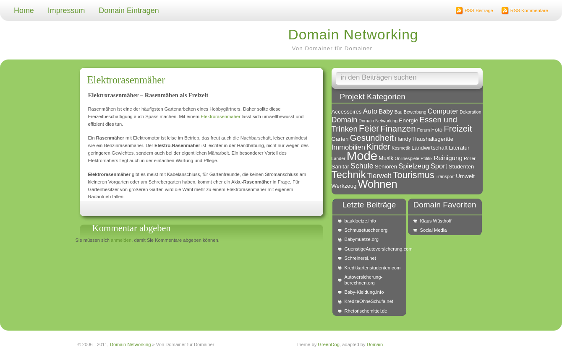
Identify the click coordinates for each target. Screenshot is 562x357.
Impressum (66, 10)
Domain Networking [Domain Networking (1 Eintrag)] (377, 120)
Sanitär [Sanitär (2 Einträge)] (340, 166)
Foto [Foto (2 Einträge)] (437, 130)
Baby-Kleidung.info (364, 292)
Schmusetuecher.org (366, 230)
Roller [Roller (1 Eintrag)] (470, 158)
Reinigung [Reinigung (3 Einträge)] (448, 157)
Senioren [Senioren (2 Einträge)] (386, 166)
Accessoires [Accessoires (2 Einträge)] (347, 112)
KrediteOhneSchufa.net (369, 301)
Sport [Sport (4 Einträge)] (439, 166)
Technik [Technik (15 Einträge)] (349, 174)
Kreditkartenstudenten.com (373, 267)
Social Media (433, 230)
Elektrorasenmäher (126, 79)
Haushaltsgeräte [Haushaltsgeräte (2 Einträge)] (433, 139)
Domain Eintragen (129, 10)
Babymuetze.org (362, 239)
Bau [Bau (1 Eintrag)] (399, 111)
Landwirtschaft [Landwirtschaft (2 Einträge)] (429, 148)
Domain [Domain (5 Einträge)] (345, 120)
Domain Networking (353, 34)
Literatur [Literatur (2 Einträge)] (459, 148)
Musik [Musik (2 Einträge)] (386, 158)
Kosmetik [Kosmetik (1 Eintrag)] (401, 147)
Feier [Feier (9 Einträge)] (369, 128)
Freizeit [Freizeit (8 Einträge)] (458, 128)
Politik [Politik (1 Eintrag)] (426, 158)
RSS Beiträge (479, 10)
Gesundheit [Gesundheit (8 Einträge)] (372, 137)
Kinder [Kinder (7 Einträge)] (378, 146)
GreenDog (329, 344)
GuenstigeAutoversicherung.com (374, 248)
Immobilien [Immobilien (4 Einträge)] (349, 147)
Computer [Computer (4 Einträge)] (443, 111)
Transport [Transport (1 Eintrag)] (445, 176)
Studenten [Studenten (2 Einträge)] (461, 166)
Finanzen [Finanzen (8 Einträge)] (398, 128)
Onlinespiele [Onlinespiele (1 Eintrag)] (407, 158)
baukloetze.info (360, 220)
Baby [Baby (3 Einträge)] (386, 111)
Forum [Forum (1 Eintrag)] (423, 129)
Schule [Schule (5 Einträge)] (362, 166)
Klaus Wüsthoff (436, 220)
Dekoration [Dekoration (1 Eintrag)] (470, 111)
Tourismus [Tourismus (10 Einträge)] (413, 175)
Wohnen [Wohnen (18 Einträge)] (377, 184)
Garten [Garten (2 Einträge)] (340, 139)
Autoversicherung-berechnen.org (364, 279)
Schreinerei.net (360, 258)
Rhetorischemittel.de (366, 310)
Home (24, 10)
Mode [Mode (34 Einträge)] (362, 156)
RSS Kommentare (529, 10)
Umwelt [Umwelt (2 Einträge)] (465, 176)
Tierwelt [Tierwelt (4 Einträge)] (379, 176)
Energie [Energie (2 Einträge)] (408, 120)
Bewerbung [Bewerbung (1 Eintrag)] (415, 111)
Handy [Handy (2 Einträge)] (403, 139)
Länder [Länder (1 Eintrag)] (338, 158)
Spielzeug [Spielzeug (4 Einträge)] (413, 166)
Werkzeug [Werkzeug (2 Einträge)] (344, 186)
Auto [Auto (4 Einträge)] (370, 111)
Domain (375, 344)
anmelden (121, 240)
